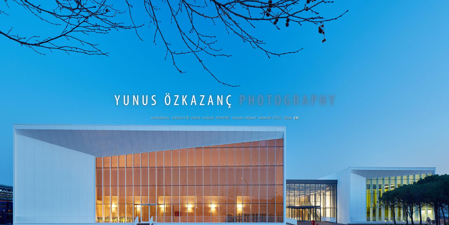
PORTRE (222, 118)
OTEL (277, 118)
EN (296, 118)
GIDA (287, 118)
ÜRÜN (195, 118)
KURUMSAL (160, 118)
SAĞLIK (208, 118)
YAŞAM (237, 118)
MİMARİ (265, 118)
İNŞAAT (251, 118)
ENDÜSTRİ (180, 118)
